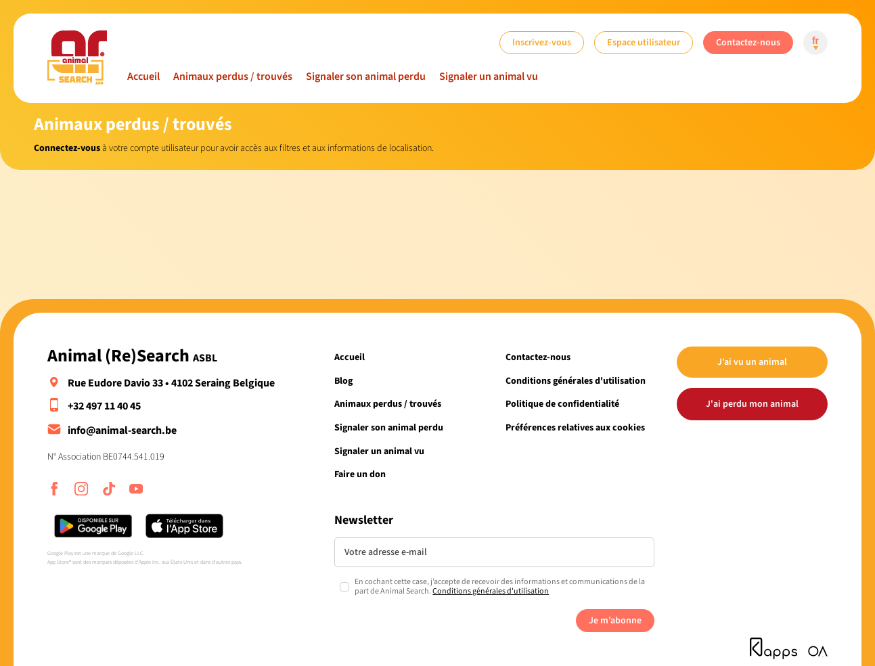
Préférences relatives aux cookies (575, 427)
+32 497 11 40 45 (104, 406)
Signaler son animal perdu (366, 76)
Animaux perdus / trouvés (232, 76)
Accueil (143, 76)
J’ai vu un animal (752, 362)
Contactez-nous (748, 42)
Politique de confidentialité (562, 404)
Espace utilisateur (643, 42)
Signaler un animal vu (488, 76)
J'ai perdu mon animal (752, 404)
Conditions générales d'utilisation (576, 381)
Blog (343, 381)
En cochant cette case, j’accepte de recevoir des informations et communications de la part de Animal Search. (500, 587)
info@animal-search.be (122, 430)
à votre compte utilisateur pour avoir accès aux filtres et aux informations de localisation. (234, 148)
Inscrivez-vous (541, 42)
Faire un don (360, 474)
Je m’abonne (615, 620)
